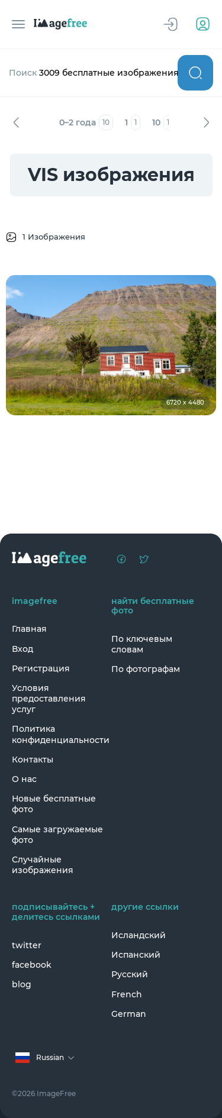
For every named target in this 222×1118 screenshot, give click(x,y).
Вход (22, 649)
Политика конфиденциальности (58, 734)
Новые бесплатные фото (54, 804)
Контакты (32, 759)
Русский (129, 974)
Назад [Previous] (16, 122)
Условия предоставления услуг (49, 699)
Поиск (195, 73)
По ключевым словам (141, 644)
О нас (24, 779)
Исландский (138, 935)
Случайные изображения (42, 864)
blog (21, 984)
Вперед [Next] (206, 122)
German (128, 1014)
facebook (32, 964)
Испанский (135, 954)
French (126, 994)
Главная (29, 628)
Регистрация (41, 668)
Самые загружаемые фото (57, 834)
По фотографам (145, 669)
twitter (26, 945)
